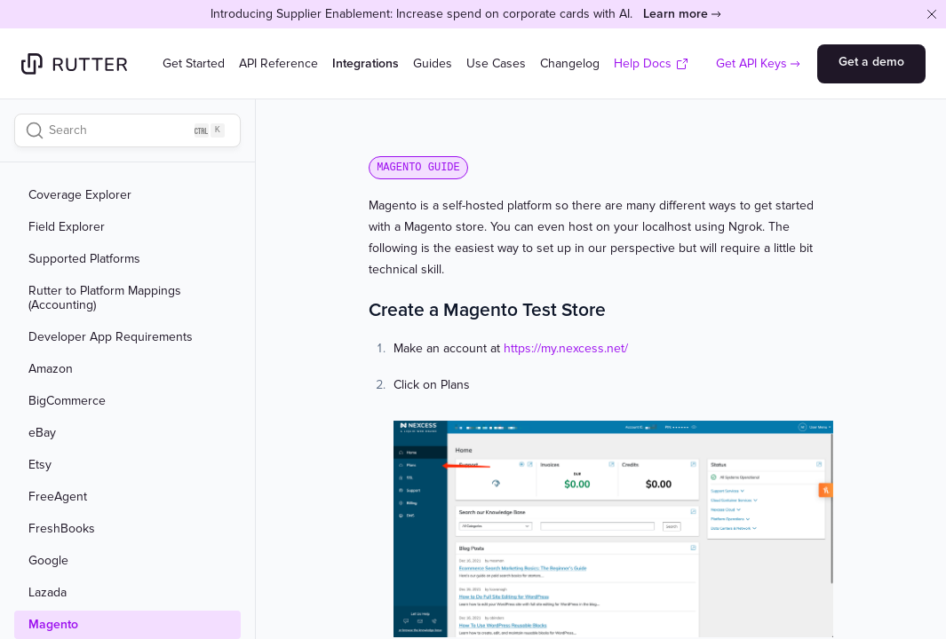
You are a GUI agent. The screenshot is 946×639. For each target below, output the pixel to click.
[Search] (127, 130)
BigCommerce (67, 401)
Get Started (194, 63)
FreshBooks (61, 529)
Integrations (365, 63)
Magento (53, 625)
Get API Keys (751, 63)
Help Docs (651, 63)
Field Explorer (66, 227)
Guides (432, 63)
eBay (42, 433)
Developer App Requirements (110, 337)
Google (48, 561)
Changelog (570, 63)
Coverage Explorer (79, 195)
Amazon (50, 369)
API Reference (278, 63)
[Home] (74, 64)
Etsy (40, 465)
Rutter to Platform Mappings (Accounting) (104, 298)
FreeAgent (57, 497)
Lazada (47, 593)
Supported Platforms (84, 259)
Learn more (675, 13)
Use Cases (496, 63)
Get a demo (871, 61)
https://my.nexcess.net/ (566, 348)
